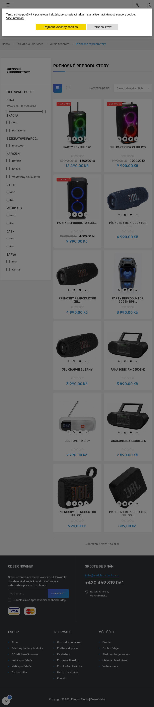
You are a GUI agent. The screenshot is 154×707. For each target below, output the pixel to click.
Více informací (15, 18)
